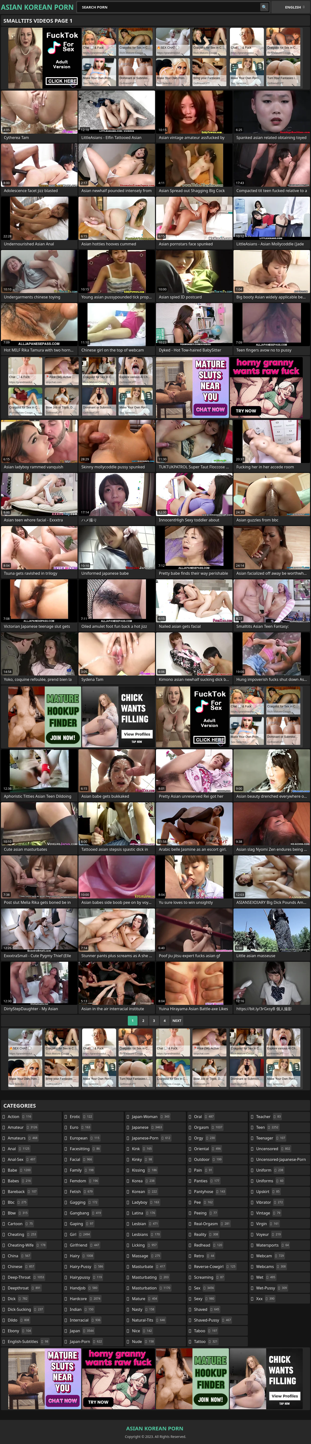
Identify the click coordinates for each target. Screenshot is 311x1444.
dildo (19, 1320)
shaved (207, 1309)
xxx (266, 1298)
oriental (208, 1148)
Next (177, 1020)
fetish (82, 1191)
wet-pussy (272, 1288)
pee (204, 1202)
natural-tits (149, 1320)
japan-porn (86, 1341)
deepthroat (25, 1288)
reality (206, 1234)
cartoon (21, 1223)
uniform (270, 1170)
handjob (84, 1288)
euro (81, 1127)
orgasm (209, 1127)
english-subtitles (29, 1341)
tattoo (206, 1341)
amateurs (23, 1138)
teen (267, 1127)
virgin (268, 1223)
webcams (271, 1266)
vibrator (270, 1202)
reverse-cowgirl (215, 1266)
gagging (84, 1202)
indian (82, 1309)
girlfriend (85, 1245)
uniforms (270, 1181)
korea (144, 1181)
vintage (268, 1213)
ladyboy (146, 1202)
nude (143, 1341)
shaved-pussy (213, 1320)
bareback (23, 1191)
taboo (206, 1330)
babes (20, 1181)
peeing (206, 1213)
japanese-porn (152, 1138)
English (293, 7)
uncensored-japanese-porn (281, 1160)
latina (144, 1213)
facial (81, 1159)
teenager (271, 1138)
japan (82, 1330)
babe (20, 1170)
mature (145, 1298)
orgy (205, 1138)
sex (204, 1288)
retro (205, 1255)
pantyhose (210, 1191)
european (85, 1138)
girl (80, 1234)
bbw (18, 1213)
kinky (142, 1159)
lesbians (146, 1234)
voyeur (269, 1234)
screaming (209, 1277)
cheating (22, 1234)
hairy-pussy (87, 1266)
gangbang (86, 1213)
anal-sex (22, 1159)
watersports (273, 1245)
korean (145, 1191)
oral (204, 1116)
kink (142, 1148)
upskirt (268, 1191)
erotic (81, 1116)
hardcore (86, 1298)
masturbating (151, 1277)
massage (146, 1255)
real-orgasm (212, 1223)
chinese (21, 1266)
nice (142, 1330)
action (20, 1116)
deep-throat (26, 1277)
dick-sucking (26, 1309)
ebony (20, 1330)
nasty (144, 1309)
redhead (208, 1245)
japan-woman (151, 1116)
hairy (82, 1255)
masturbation (151, 1288)
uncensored (273, 1148)
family (82, 1170)
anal (19, 1148)
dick (18, 1298)
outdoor (208, 1159)
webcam (270, 1255)
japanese (147, 1127)
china (19, 1255)
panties (207, 1181)
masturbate (149, 1266)
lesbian (145, 1223)
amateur (23, 1127)
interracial (86, 1320)
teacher (269, 1116)
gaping (82, 1223)
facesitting (85, 1148)
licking (145, 1245)
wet (266, 1277)
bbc (18, 1202)
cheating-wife (27, 1245)
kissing (145, 1170)
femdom (84, 1181)
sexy (205, 1298)
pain (204, 1170)
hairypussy (86, 1277)
